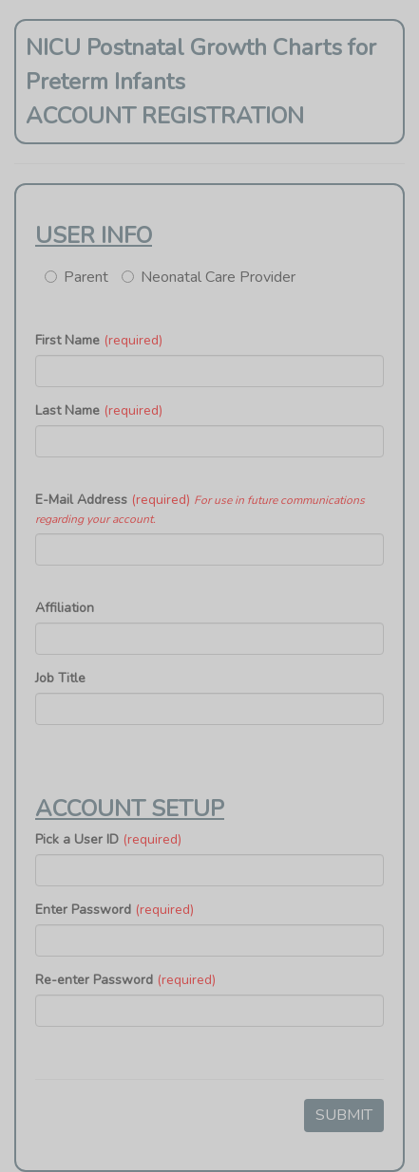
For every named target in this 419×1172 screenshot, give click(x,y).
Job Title (60, 678)
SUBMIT (343, 1115)
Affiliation (64, 608)
